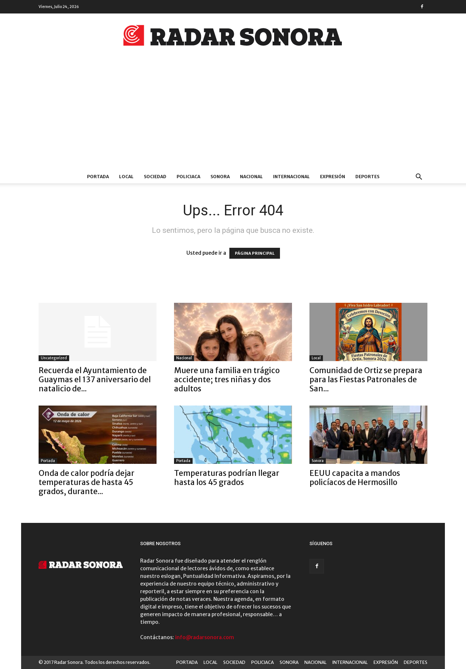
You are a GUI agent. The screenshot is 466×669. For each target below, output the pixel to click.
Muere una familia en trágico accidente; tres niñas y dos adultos (227, 379)
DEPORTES (367, 176)
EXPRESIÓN (332, 176)
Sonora (318, 460)
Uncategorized (54, 358)
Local (316, 358)
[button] (418, 177)
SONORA (220, 176)
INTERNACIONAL (291, 176)
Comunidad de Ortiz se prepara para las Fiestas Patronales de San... (365, 379)
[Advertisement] (233, 115)
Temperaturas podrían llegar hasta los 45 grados (226, 477)
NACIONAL (251, 176)
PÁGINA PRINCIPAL (255, 253)
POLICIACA (188, 176)
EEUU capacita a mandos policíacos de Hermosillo (354, 477)
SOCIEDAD (155, 176)
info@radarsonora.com (204, 637)
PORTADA (98, 176)
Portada (48, 460)
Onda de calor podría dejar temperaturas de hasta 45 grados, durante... (86, 482)
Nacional (184, 358)
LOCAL (126, 176)
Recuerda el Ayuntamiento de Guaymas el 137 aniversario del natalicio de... (95, 379)
